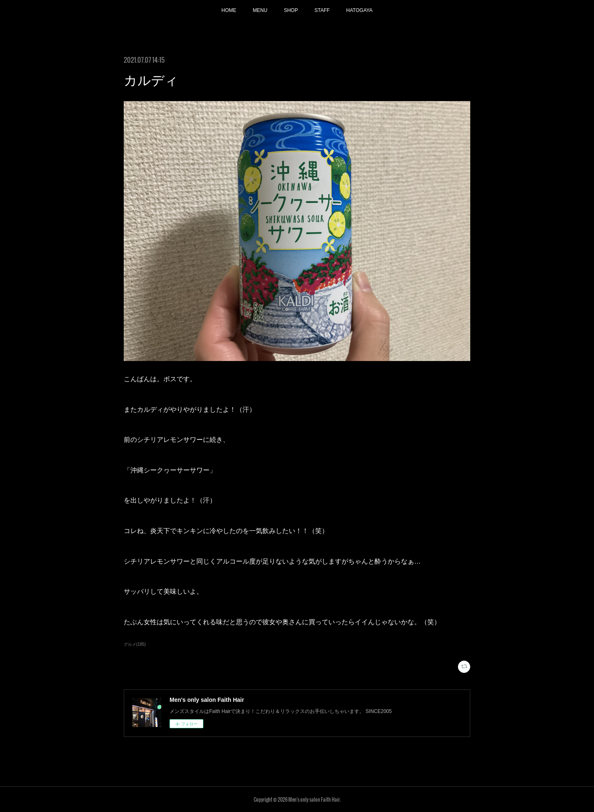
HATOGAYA (359, 10)
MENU (260, 10)
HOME (229, 10)
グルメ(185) (135, 644)
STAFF (322, 10)
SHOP (291, 10)
